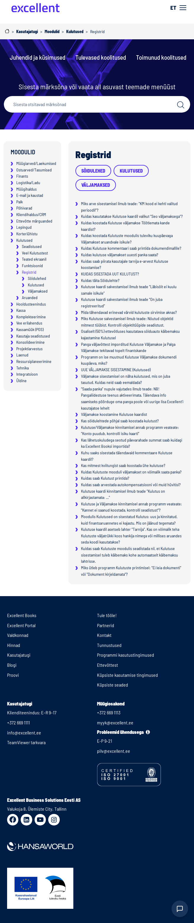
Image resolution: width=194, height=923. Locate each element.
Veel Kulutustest (35, 252)
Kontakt (104, 635)
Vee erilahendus (29, 322)
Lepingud (24, 227)
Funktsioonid (32, 265)
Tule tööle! (107, 615)
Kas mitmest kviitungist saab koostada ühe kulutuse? (123, 465)
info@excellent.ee (24, 732)
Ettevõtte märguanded (34, 220)
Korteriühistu (27, 233)
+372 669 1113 (108, 712)
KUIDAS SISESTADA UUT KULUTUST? (110, 273)
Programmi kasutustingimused (125, 655)
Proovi (13, 675)
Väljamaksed (38, 290)
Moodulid (23, 151)
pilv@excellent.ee (113, 751)
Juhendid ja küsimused (37, 57)
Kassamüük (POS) (29, 329)
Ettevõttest (107, 665)
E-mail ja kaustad (29, 195)
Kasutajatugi (18, 655)
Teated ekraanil (34, 259)
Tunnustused (109, 645)
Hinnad (13, 645)
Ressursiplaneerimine (33, 361)
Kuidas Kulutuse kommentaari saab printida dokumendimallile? (131, 248)
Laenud (22, 354)
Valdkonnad (17, 635)
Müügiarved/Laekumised (36, 163)
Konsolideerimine (30, 342)
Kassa (20, 310)
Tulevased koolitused (100, 57)
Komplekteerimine (31, 316)
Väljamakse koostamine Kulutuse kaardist (114, 414)
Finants (22, 176)
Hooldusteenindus (31, 303)
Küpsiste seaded (112, 684)
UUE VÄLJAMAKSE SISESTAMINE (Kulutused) (116, 369)
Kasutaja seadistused (33, 335)
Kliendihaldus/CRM (31, 214)
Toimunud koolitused (161, 57)
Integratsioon (27, 374)
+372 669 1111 (18, 722)
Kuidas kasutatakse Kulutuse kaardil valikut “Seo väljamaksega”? (132, 216)
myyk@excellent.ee (115, 722)
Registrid (29, 272)
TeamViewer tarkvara (26, 742)
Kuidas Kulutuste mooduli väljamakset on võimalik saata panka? (131, 471)
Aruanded (30, 297)
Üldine (21, 380)
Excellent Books (21, 615)
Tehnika (22, 367)
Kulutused (24, 240)
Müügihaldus (26, 189)
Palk (19, 201)
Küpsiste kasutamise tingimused (127, 675)
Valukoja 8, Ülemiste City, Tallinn (37, 809)
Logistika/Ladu (28, 182)
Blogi (12, 665)
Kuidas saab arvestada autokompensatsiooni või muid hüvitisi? (131, 484)
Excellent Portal (21, 625)
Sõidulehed (37, 278)
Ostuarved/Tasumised (34, 169)
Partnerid (105, 625)
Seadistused (32, 246)
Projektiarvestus (29, 348)
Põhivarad (24, 207)
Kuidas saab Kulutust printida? (105, 478)
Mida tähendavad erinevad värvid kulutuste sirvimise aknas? (129, 312)
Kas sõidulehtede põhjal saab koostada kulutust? (120, 420)
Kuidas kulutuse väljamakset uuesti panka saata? (119, 254)
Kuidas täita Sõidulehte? (100, 280)
